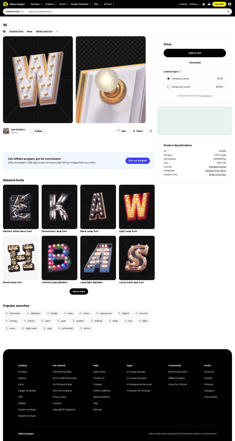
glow (45, 321)
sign (47, 328)
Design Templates (27, 390)
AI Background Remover (139, 384)
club (68, 313)
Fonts (21, 384)
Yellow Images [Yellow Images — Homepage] (26, 433)
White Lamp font (217, 174)
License (183, 4)
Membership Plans (62, 371)
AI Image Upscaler (136, 371)
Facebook (209, 371)
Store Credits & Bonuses (65, 378)
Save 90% (219, 4)
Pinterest (208, 384)
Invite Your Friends (177, 384)
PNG (20, 397)
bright (52, 313)
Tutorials (97, 384)
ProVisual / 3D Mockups (138, 390)
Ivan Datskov (18, 129)
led (128, 321)
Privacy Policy (59, 397)
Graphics (22, 378)
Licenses (57, 403)
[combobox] (129, 12)
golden (78, 321)
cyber (84, 313)
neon (10, 328)
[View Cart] (203, 4)
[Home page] (4, 31)
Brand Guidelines (101, 397)
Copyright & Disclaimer (64, 409)
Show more (79, 291)
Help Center (99, 371)
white (85, 328)
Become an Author (177, 371)
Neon (223, 170)
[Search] (228, 11)
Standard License (217, 166)
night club (29, 328)
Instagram (209, 390)
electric (141, 313)
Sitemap (97, 409)
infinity (96, 321)
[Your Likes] (209, 4)
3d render (12, 313)
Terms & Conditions (62, 390)
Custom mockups (27, 409)
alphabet (33, 313)
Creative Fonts (212, 170)
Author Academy (101, 390)
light (142, 321)
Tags (95, 403)
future (29, 321)
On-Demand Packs (62, 384)
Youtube (208, 378)
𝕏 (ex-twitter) (210, 397)
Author (14, 132)
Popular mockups (27, 415)
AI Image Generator (137, 378)
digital (123, 313)
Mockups (22, 371)
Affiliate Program (176, 378)
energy (11, 321)
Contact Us (98, 378)
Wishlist (22, 403)
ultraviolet (65, 328)
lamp (113, 321)
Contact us (206, 95)
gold (61, 321)
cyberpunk (104, 313)
